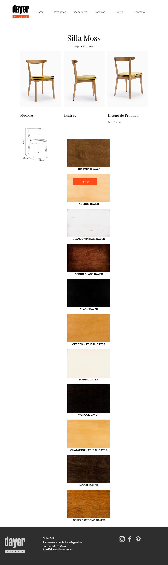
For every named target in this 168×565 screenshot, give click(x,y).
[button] (40, 79)
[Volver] (85, 181)
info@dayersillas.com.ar (57, 549)
